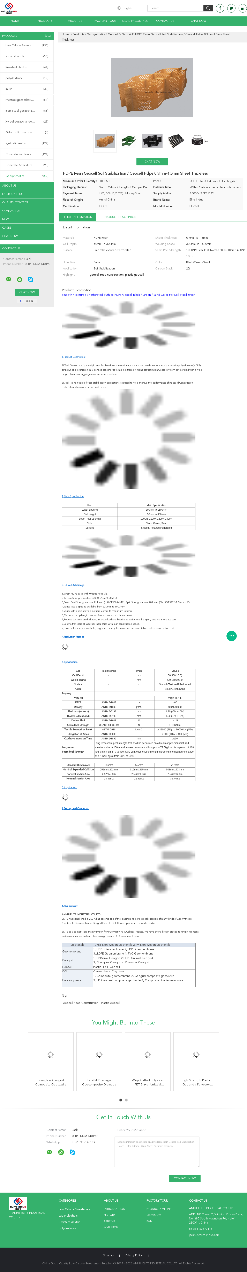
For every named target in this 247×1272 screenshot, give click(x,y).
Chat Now (198, 20)
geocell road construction (80, 1003)
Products (45, 20)
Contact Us (165, 20)
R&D (149, 1220)
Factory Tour (105, 20)
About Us (75, 20)
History (109, 1215)
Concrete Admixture (27, 165)
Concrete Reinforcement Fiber (27, 154)
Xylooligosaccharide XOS (27, 122)
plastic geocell (110, 1003)
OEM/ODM (154, 1215)
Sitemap (108, 1255)
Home (15, 20)
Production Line (159, 1209)
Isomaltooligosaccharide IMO (27, 111)
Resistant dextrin (27, 67)
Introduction (114, 1209)
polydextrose (27, 78)
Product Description (120, 217)
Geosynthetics (27, 176)
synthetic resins (27, 143)
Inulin (27, 89)
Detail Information (77, 217)
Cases (6, 227)
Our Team (111, 1226)
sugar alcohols (27, 56)
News (6, 219)
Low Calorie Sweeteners (27, 46)
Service (109, 1220)
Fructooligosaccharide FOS (27, 100)
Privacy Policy (134, 1255)
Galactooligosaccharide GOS (27, 133)
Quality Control (135, 20)
